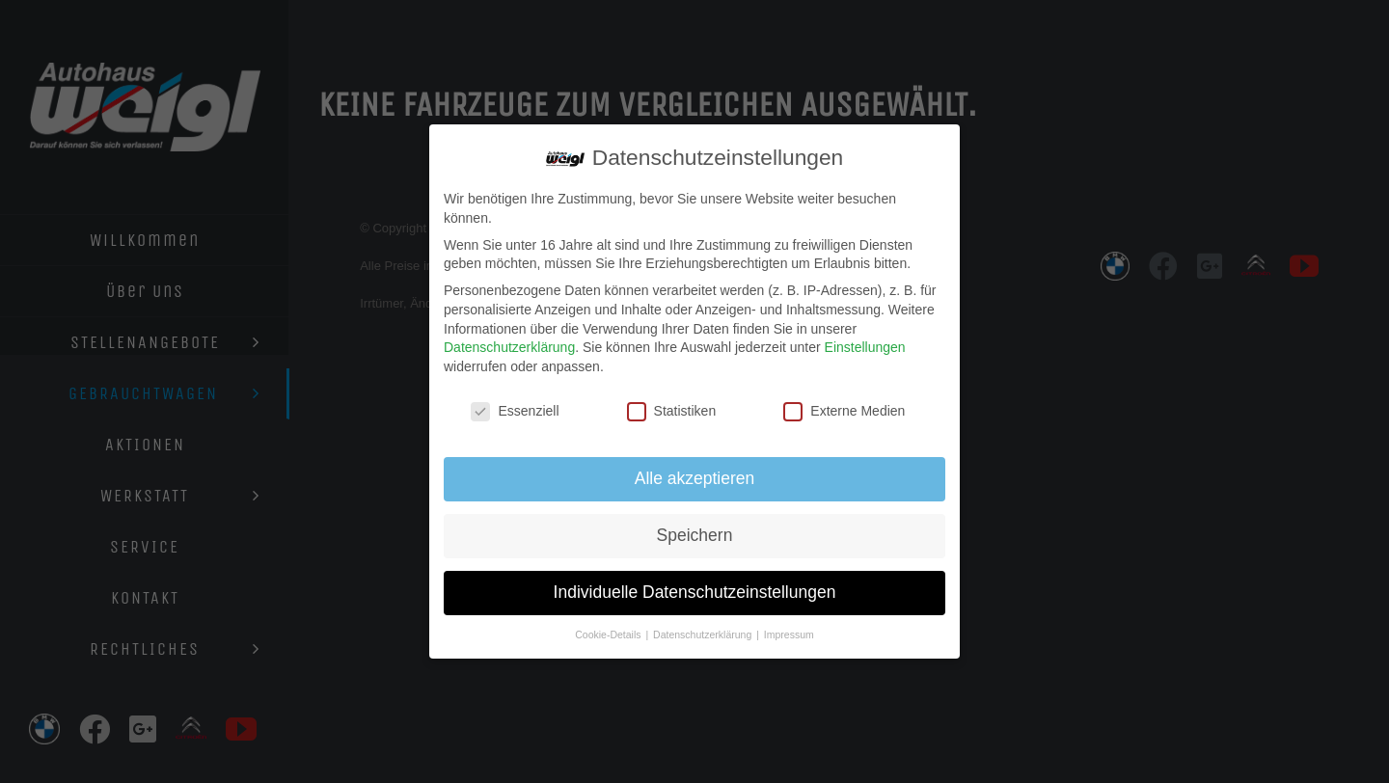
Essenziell (514, 411)
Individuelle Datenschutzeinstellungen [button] (695, 592)
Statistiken (672, 411)
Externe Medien (844, 411)
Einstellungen (865, 347)
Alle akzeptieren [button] (695, 478)
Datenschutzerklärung (509, 347)
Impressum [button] (789, 634)
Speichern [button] (695, 535)
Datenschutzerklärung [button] (703, 634)
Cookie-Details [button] (609, 634)
